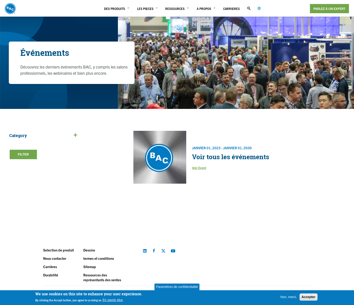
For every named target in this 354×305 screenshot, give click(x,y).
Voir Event (199, 168)
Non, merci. (288, 297)
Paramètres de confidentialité (177, 287)
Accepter (308, 297)
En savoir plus (112, 300)
